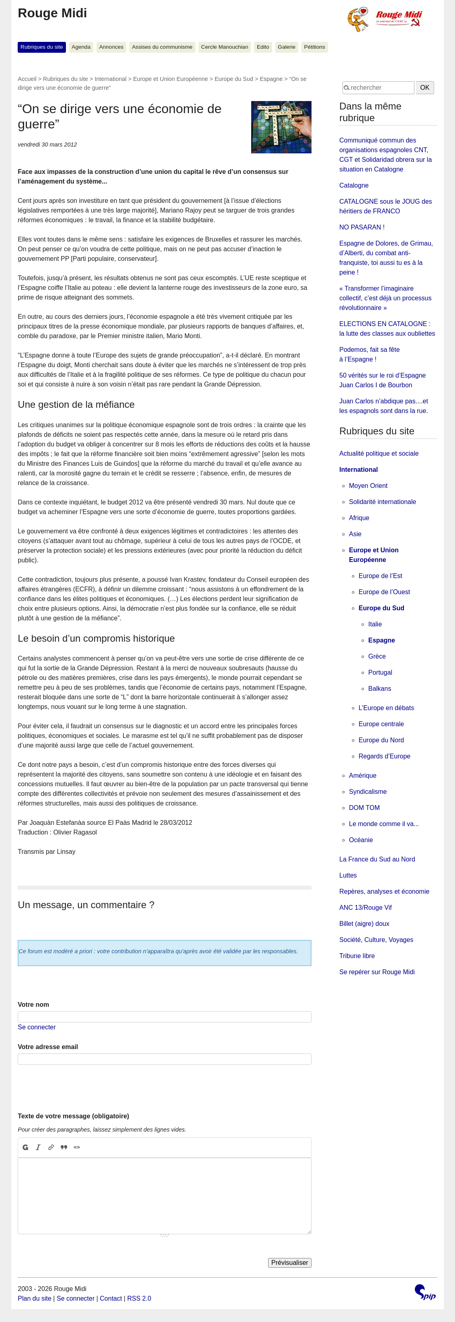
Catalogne (354, 185)
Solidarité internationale (382, 501)
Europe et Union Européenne (170, 79)
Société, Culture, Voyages (376, 939)
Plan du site (34, 1298)
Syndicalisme (368, 791)
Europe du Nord (381, 740)
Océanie (361, 840)
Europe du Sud (234, 79)
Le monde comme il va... (384, 823)
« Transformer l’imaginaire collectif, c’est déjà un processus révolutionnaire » (385, 298)
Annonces (111, 47)
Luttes (348, 875)
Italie (375, 624)
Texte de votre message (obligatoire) (73, 1116)
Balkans (379, 688)
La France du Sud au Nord (377, 859)
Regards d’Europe (384, 756)
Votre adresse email (48, 1046)
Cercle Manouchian (224, 47)
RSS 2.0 (139, 1298)
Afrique (359, 517)
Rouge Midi (52, 13)
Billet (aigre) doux (364, 923)
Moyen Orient (368, 485)
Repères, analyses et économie (384, 891)
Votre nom (33, 1004)
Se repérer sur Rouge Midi (377, 972)
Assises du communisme (162, 47)
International (111, 79)
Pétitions (314, 47)
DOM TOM (364, 807)
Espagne (271, 79)
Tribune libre (357, 955)
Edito (263, 47)
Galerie (286, 47)
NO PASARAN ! (362, 227)
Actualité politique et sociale (378, 453)
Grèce (377, 656)
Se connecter (36, 1027)
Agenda (81, 47)
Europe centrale (381, 724)
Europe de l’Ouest (384, 592)
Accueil (27, 79)
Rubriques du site (41, 47)
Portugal (380, 672)
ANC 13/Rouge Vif (365, 907)
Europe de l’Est (380, 575)
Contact (111, 1298)
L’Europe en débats (386, 707)
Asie (355, 534)
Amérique (362, 775)
